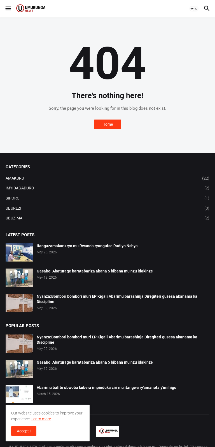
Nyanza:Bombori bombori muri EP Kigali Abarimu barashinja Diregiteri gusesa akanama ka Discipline (117, 299)
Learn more (41, 419)
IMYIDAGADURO (107, 188)
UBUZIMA (107, 218)
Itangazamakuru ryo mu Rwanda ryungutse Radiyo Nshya (87, 246)
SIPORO (107, 198)
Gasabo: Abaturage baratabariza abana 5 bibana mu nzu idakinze (95, 271)
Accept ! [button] (24, 431)
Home (107, 124)
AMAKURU (107, 178)
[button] (7, 8)
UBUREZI (107, 208)
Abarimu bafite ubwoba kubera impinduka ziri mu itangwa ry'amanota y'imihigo (106, 387)
